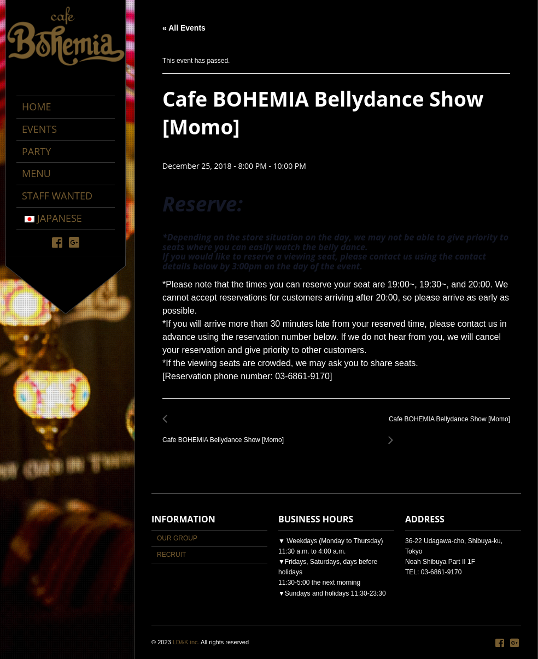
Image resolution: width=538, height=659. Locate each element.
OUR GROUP (177, 538)
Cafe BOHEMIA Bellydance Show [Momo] (226, 434)
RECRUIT (171, 554)
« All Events (184, 27)
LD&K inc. (186, 642)
